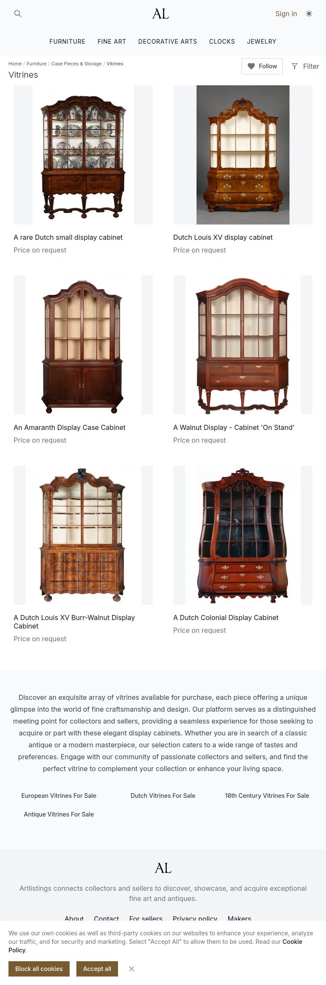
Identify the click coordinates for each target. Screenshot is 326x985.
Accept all (97, 968)
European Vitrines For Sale (58, 795)
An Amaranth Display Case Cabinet (70, 427)
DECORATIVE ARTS (167, 41)
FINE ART (112, 41)
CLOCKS (222, 41)
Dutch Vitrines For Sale (163, 795)
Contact (106, 919)
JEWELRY (262, 41)
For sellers (146, 919)
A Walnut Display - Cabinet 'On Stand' (234, 427)
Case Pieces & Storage (76, 64)
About (74, 919)
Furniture (37, 64)
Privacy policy (195, 919)
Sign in (286, 13)
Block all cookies (39, 968)
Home (15, 64)
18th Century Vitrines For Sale (267, 795)
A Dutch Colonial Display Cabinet (225, 617)
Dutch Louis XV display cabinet (223, 237)
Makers (239, 919)
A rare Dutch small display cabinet (68, 237)
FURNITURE (67, 41)
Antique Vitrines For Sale (59, 814)
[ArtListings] (163, 868)
